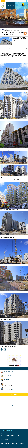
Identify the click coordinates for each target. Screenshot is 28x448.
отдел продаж (19, 346)
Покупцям (11, 437)
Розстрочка (15, 437)
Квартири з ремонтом (5, 435)
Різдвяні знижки (14, 396)
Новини (20, 437)
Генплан (2, 443)
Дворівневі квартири (15, 435)
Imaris (12, 441)
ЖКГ (25, 437)
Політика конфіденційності (13, 445)
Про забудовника (4, 437)
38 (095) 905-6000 (3, 350)
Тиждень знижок (14, 405)
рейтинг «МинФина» (24, 42)
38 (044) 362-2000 (3, 348)
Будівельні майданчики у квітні (9, 371)
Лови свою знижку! (14, 403)
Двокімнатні (9, 433)
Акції (23, 437)
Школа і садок (14, 443)
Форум (2, 439)
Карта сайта (6, 445)
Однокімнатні (4, 433)
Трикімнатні (15, 433)
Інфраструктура (20, 443)
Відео (2, 445)
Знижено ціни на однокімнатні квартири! (14, 398)
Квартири (9, 443)
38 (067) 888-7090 (3, 349)
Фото (24, 443)
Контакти (6, 439)
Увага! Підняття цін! (7, 379)
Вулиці (6, 443)
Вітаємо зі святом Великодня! (9, 375)
